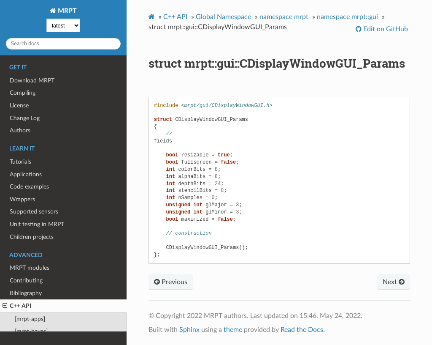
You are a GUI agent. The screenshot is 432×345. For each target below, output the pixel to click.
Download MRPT (32, 80)
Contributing (26, 280)
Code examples (29, 186)
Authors (20, 130)
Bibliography (26, 293)
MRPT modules (29, 268)
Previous (170, 282)
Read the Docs (302, 329)
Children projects (32, 237)
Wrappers (22, 199)
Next (394, 282)
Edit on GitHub (385, 29)
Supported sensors (34, 211)
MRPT (66, 11)
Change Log (25, 118)
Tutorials (20, 162)
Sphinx (189, 329)
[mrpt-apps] (30, 319)
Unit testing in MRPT (37, 224)
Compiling (22, 93)
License (19, 105)
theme (233, 329)
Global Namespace (223, 17)
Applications (26, 174)
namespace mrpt (283, 17)
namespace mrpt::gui (347, 17)
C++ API (17, 306)
